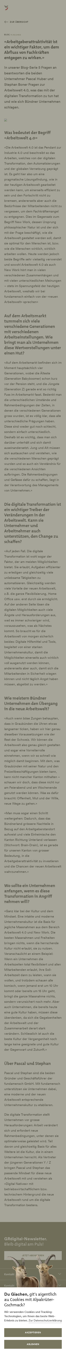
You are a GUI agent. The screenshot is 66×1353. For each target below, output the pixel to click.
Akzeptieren (33, 1332)
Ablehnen (33, 1344)
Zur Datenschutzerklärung (45, 1320)
